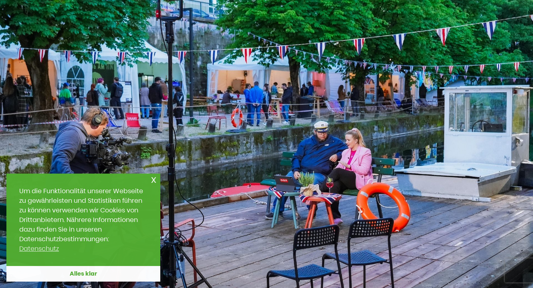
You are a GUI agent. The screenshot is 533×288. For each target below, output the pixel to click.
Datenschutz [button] (39, 248)
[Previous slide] (23, 141)
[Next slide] (510, 141)
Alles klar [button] (83, 274)
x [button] (153, 179)
